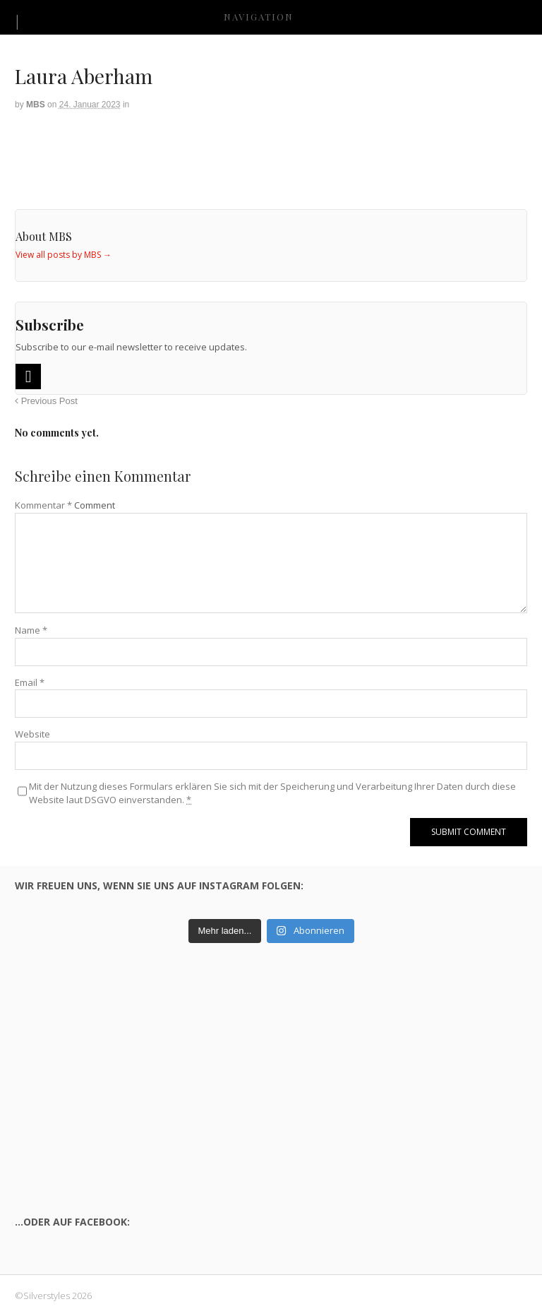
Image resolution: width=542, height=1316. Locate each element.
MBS (35, 104)
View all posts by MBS (64, 255)
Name (31, 630)
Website (32, 734)
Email (29, 682)
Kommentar (43, 505)
